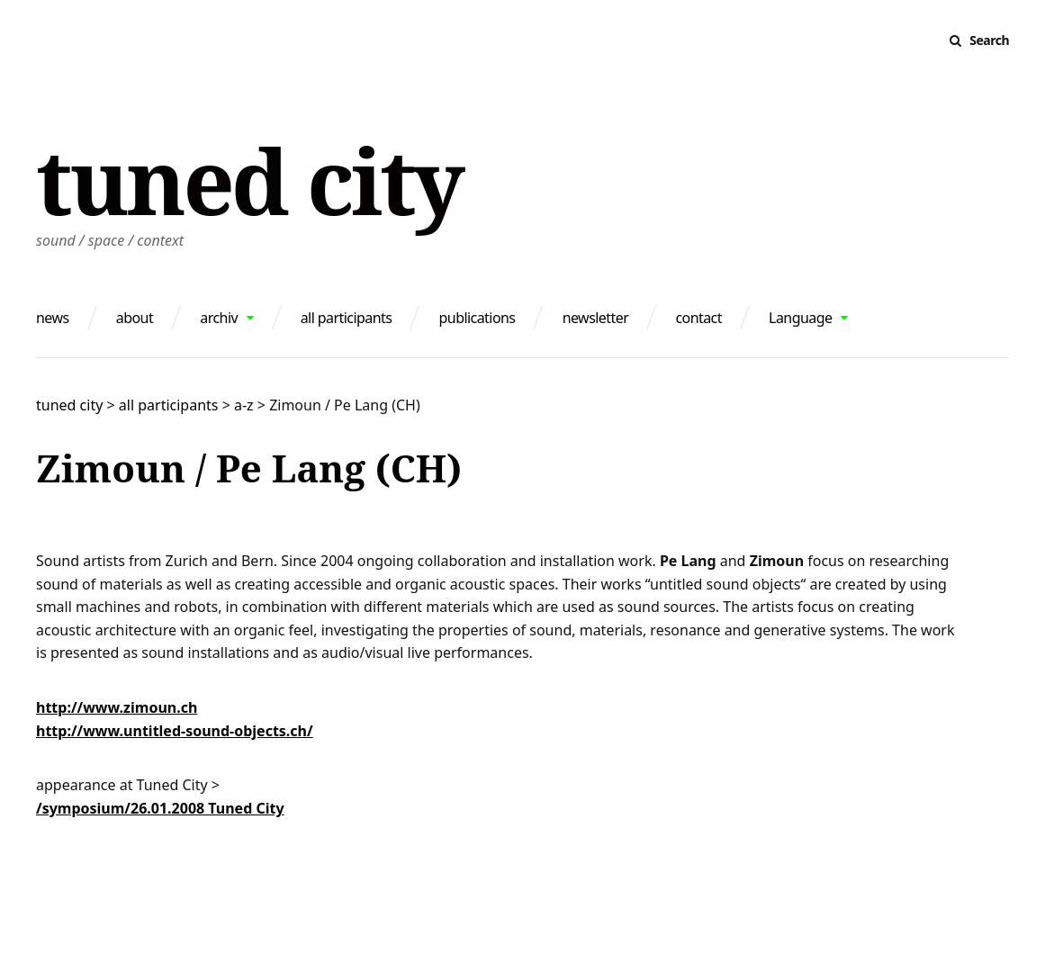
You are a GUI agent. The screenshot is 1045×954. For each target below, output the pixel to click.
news (52, 317)
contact (698, 317)
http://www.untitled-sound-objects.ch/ (174, 731)
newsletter (596, 317)
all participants (346, 317)
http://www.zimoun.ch (116, 707)
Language (800, 317)
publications (477, 317)
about (134, 317)
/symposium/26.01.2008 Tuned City (160, 808)
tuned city (249, 180)
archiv (219, 317)
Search (989, 40)
